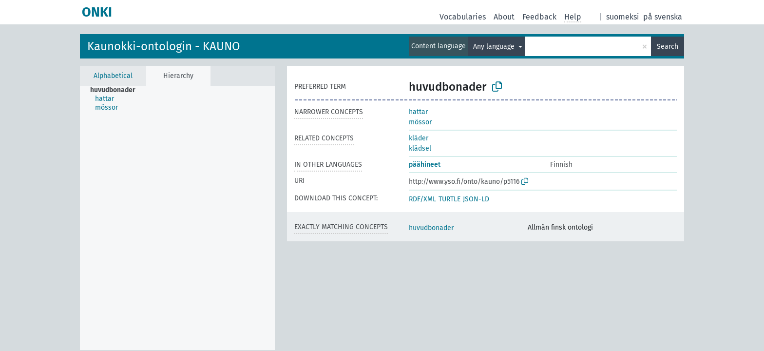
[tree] (177, 218)
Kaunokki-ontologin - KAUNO (163, 46)
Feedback (539, 16)
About (504, 16)
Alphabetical (113, 76)
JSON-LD (476, 199)
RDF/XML (422, 199)
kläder (418, 138)
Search (667, 46)
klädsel (420, 148)
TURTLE (449, 199)
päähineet (424, 164)
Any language (494, 46)
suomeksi (622, 16)
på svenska (662, 16)
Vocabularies (462, 16)
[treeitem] (117, 90)
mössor (420, 122)
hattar (418, 112)
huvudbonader (431, 228)
